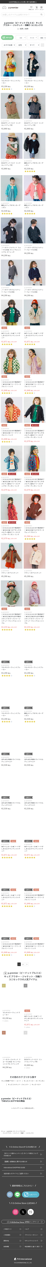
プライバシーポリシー (31, 1235)
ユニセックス (30, 1133)
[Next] (27, 964)
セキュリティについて (31, 1241)
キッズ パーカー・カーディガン (34, 1081)
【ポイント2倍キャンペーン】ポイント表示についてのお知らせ (21, 1154)
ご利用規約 (7, 1235)
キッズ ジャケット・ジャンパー (18, 1084)
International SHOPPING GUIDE (14, 1167)
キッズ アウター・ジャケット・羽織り (13, 1133)
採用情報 (6, 1246)
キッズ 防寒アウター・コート (11, 1081)
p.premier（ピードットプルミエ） (16, 1131)
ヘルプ (27, 1229)
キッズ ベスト (36, 1084)
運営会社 (6, 1241)
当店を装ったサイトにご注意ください (16, 1173)
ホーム (3, 1131)
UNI (21, 38)
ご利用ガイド (8, 1229)
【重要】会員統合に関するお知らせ (15, 1161)
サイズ (32, 38)
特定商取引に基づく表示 (32, 1246)
